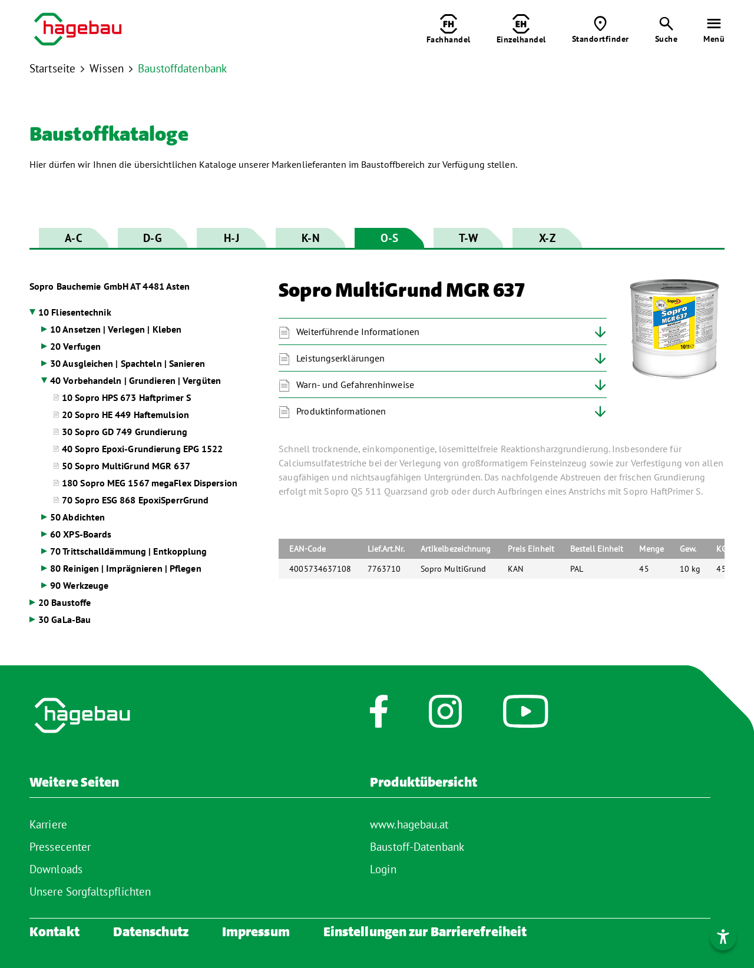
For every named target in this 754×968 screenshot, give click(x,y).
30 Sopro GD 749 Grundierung (124, 431)
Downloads (55, 869)
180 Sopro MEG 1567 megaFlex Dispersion (149, 483)
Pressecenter (60, 847)
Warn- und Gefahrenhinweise (355, 384)
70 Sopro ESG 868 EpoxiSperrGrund (135, 500)
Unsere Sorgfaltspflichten (90, 891)
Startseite (52, 68)
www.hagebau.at (409, 824)
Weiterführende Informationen (357, 331)
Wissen (107, 68)
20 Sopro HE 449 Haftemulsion (125, 414)
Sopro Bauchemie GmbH (109, 286)
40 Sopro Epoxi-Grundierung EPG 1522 (142, 449)
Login (383, 869)
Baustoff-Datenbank (417, 847)
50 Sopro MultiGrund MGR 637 (126, 466)
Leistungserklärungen (340, 358)
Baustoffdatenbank (182, 68)
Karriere (48, 824)
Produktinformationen (341, 411)
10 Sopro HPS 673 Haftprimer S (126, 397)
